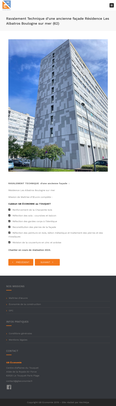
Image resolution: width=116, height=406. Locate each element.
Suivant (47, 262)
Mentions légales (18, 339)
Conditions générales (20, 333)
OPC (11, 310)
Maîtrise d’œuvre (18, 298)
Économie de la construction (25, 304)
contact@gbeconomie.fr (19, 381)
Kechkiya (84, 402)
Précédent (20, 262)
